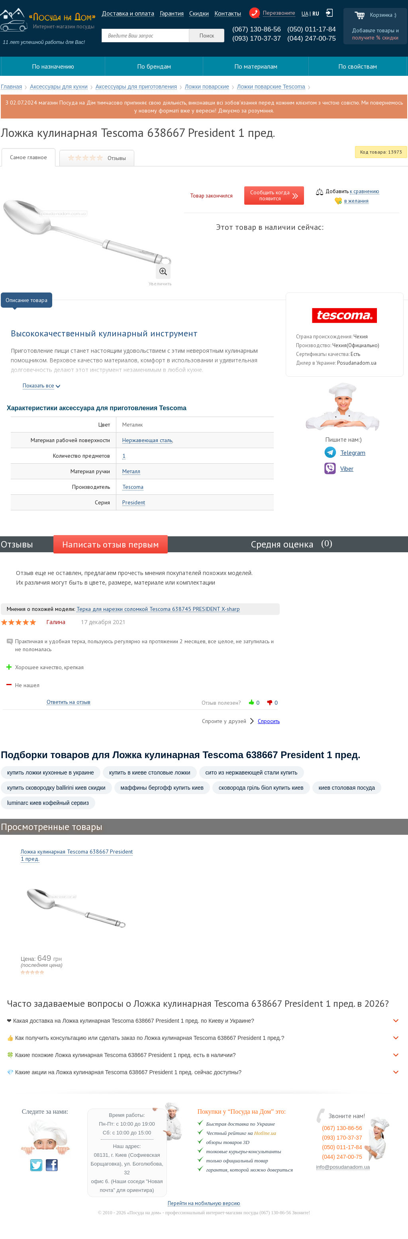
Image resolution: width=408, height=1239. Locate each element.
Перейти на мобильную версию (204, 1203)
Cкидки (199, 13)
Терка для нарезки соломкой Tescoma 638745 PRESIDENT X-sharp (158, 609)
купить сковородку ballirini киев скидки (56, 788)
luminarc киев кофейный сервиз (48, 803)
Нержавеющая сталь (147, 440)
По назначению (53, 66)
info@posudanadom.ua (343, 1167)
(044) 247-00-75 (311, 38)
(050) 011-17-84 (311, 29)
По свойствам (357, 66)
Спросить (269, 721)
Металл (131, 471)
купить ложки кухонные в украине (50, 772)
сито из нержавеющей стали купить (252, 772)
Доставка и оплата (128, 13)
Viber (338, 468)
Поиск (207, 35)
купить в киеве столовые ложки (149, 772)
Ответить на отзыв (68, 702)
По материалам (255, 66)
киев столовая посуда (347, 788)
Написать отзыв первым (110, 544)
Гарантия (172, 13)
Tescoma (132, 487)
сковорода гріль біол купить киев (261, 788)
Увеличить (160, 275)
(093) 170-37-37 (256, 38)
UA (305, 13)
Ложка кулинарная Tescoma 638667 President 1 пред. (77, 855)
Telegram (344, 452)
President (133, 502)
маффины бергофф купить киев (162, 788)
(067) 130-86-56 (256, 29)
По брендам (154, 66)
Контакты (227, 13)
